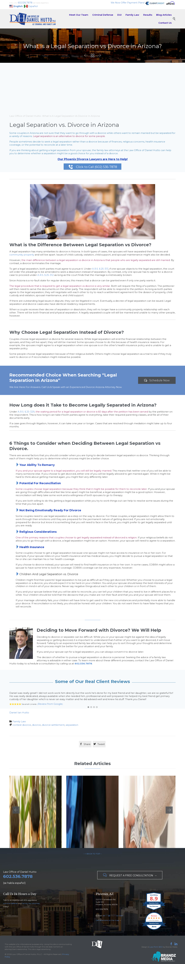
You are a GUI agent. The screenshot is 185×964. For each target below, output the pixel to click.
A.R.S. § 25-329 (26, 411)
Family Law (19, 721)
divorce (36, 724)
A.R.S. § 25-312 (45, 274)
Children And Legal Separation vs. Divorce (48, 574)
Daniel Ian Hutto (19, 712)
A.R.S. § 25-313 (100, 268)
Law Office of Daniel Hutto (25, 115)
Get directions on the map (107, 920)
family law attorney (31, 903)
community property (21, 254)
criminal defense (10, 903)
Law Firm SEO (156, 947)
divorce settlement (53, 724)
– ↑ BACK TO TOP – (92, 854)
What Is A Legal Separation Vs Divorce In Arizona (71, 115)
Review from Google (50, 703)
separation (72, 724)
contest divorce (22, 724)
